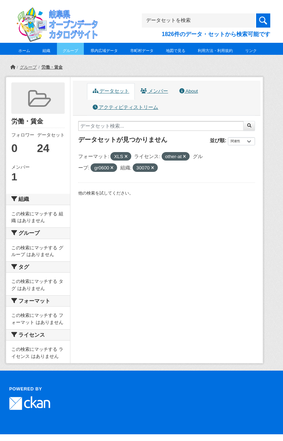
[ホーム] (12, 67)
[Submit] (249, 126)
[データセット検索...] (161, 126)
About (188, 91)
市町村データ (142, 50)
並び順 (217, 140)
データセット (111, 91)
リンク (251, 50)
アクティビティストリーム (125, 107)
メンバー (154, 91)
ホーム (24, 50)
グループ (70, 50)
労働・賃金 (52, 67)
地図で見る (175, 50)
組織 (46, 50)
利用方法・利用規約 (215, 50)
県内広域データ (104, 50)
